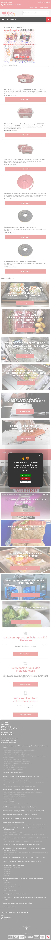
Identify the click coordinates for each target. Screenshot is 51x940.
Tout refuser (25, 479)
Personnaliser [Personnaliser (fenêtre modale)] (25, 482)
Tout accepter (25, 475)
